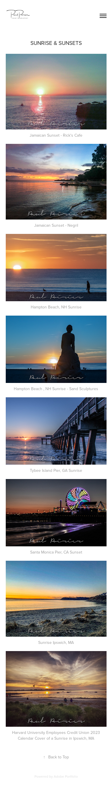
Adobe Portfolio (66, 776)
